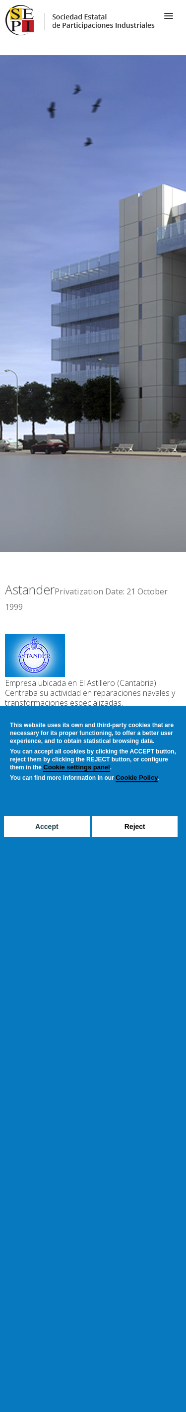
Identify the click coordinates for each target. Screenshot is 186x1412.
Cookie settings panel (76, 767)
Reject (134, 827)
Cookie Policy (137, 777)
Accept (47, 827)
